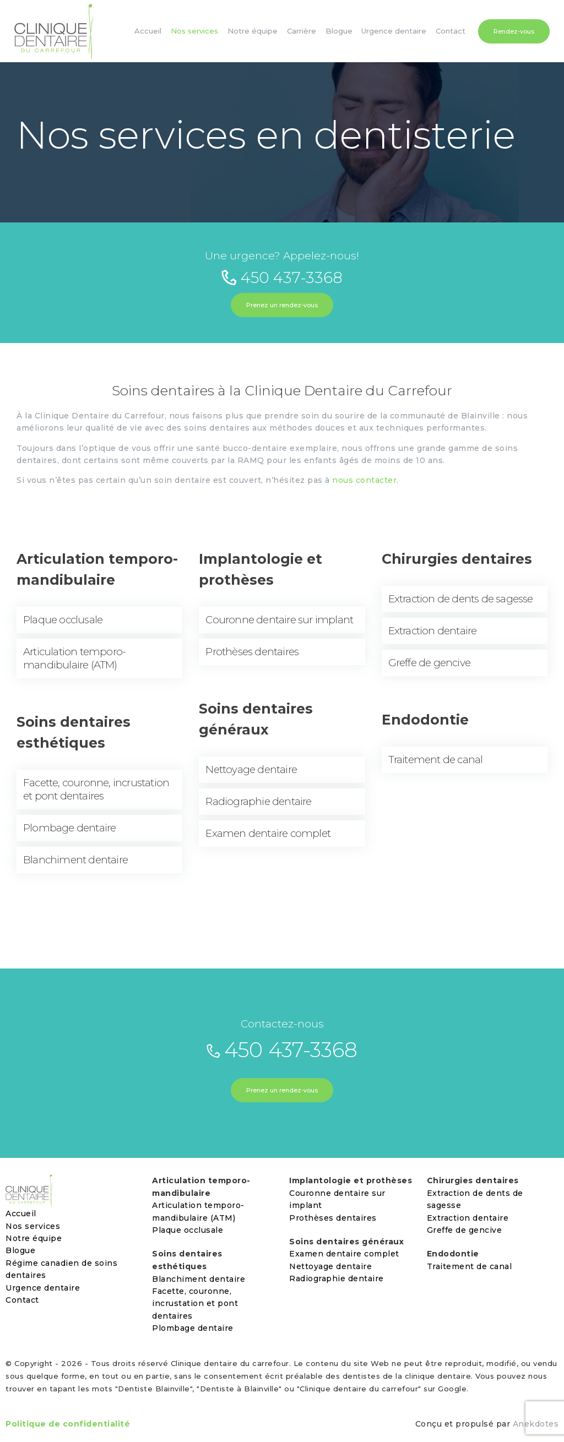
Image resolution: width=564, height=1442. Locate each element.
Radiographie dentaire (258, 801)
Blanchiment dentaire (75, 859)
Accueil (21, 1213)
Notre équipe (34, 1238)
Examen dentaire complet (267, 833)
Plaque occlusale (62, 619)
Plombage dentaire (69, 827)
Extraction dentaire (432, 630)
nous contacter (364, 480)
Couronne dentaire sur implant (279, 619)
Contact (22, 1300)
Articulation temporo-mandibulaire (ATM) (74, 658)
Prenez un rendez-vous (282, 305)
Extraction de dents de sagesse (460, 598)
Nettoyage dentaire (251, 769)
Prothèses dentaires (252, 651)
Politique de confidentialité (68, 1424)
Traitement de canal (435, 759)
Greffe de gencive (429, 662)
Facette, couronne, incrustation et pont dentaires (96, 789)
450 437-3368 (282, 277)
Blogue (20, 1250)
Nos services (33, 1226)
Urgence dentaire (43, 1288)
